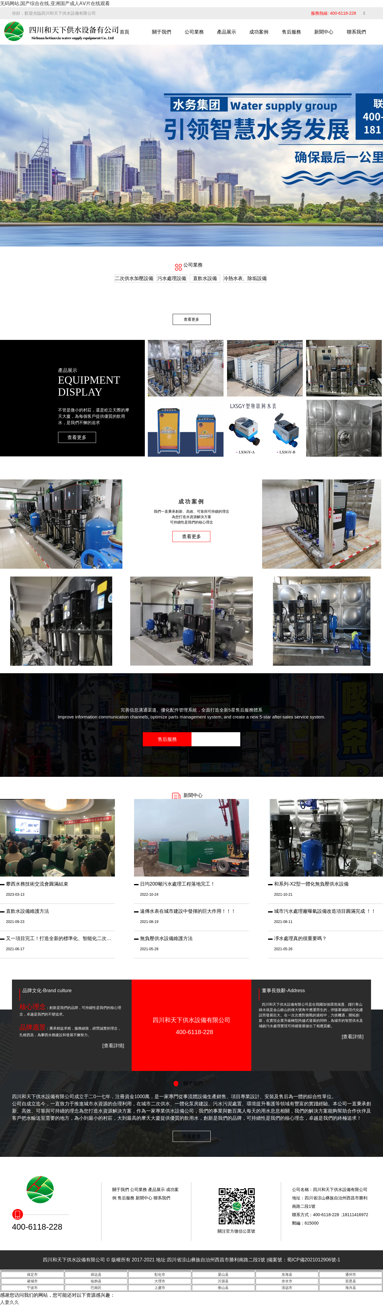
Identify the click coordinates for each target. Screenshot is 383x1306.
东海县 (287, 1274)
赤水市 (287, 1281)
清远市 (287, 1288)
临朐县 (96, 1281)
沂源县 (223, 1281)
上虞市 (159, 1288)
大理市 (159, 1281)
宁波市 (32, 1288)
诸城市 (32, 1281)
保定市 (32, 1274)
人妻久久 (9, 1302)
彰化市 (159, 1274)
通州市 (350, 1274)
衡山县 (223, 1288)
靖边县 (96, 1274)
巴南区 (96, 1288)
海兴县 (350, 1288)
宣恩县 (350, 1281)
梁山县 (223, 1274)
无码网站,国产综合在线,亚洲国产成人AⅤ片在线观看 (55, 3)
